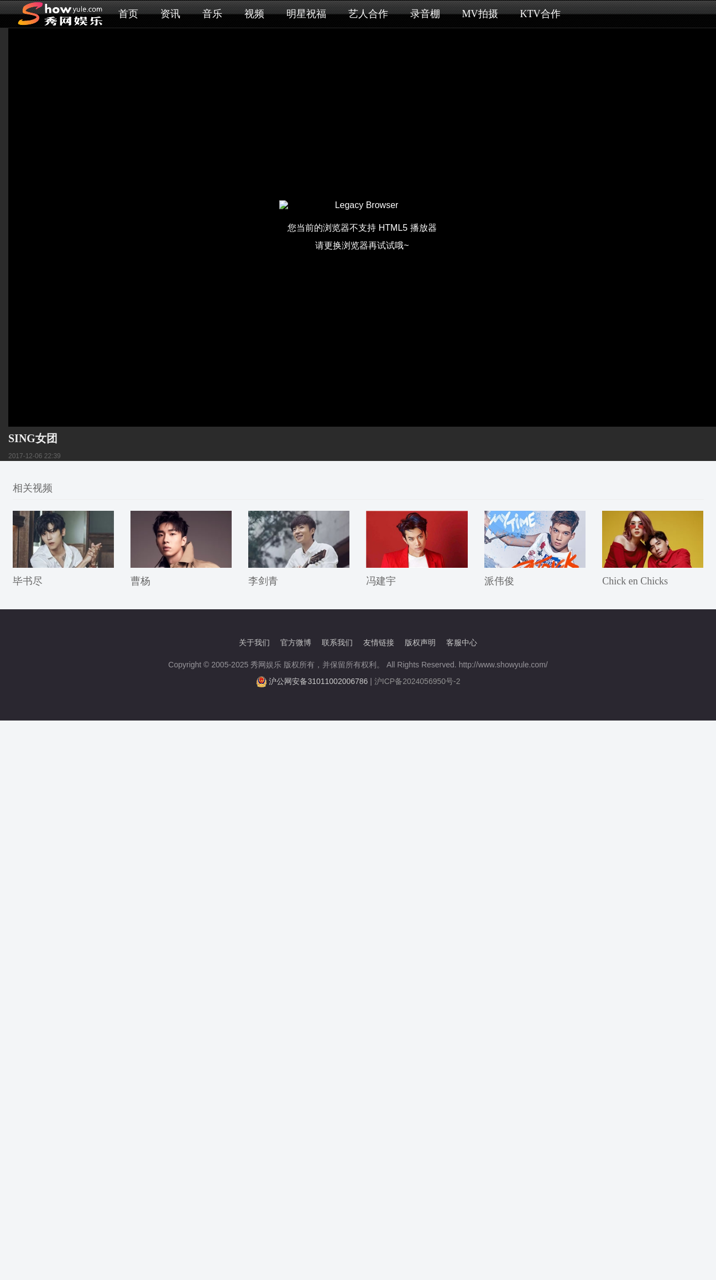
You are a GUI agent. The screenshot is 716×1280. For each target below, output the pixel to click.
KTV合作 (540, 13)
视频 (254, 13)
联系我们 (337, 642)
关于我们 (254, 642)
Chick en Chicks (635, 581)
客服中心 (461, 642)
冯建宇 (381, 581)
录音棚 (425, 13)
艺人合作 (368, 13)
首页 (128, 13)
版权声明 (420, 642)
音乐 (212, 13)
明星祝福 (306, 13)
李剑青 (263, 581)
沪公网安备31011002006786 (318, 681)
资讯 (170, 13)
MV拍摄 (480, 13)
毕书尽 (28, 581)
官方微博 (295, 642)
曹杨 (140, 581)
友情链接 (378, 642)
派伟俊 (499, 581)
